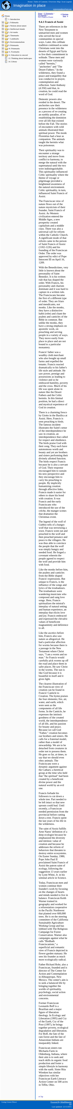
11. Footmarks (13, 52)
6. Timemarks (13, 36)
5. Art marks (13, 32)
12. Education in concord (18, 55)
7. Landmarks (13, 39)
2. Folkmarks (13, 23)
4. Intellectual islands (16, 29)
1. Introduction (14, 19)
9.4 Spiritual (42, 15)
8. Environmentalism (16, 42)
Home (7, 16)
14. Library (12, 62)
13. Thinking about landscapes (20, 58)
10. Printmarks (14, 49)
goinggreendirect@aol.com (62, 9)
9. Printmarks (13, 45)
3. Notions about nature (17, 26)
